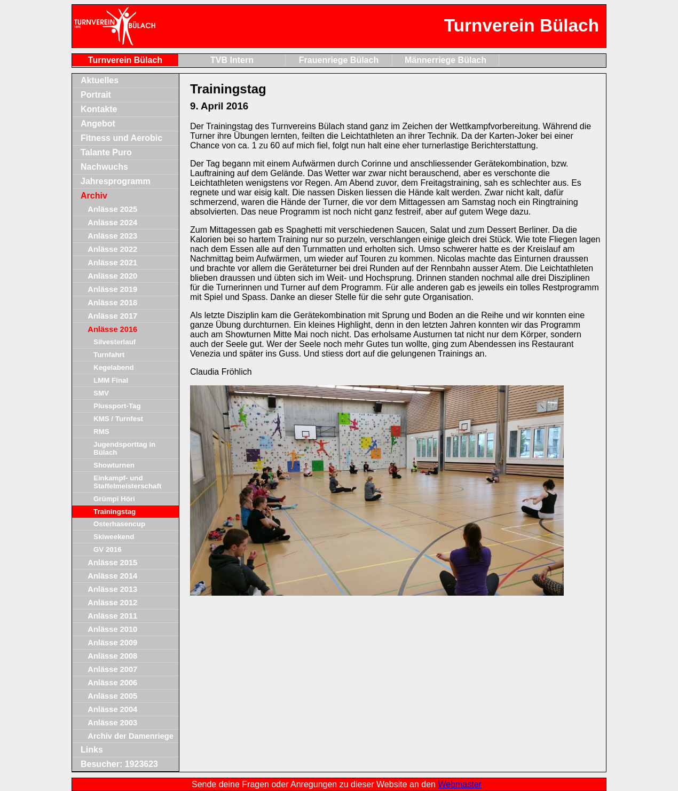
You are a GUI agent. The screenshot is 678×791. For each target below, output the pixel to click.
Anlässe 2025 (112, 209)
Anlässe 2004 (112, 709)
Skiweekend (113, 537)
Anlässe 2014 (112, 576)
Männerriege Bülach (445, 60)
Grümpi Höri (114, 499)
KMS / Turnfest (118, 419)
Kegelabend (113, 367)
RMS (101, 432)
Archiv (94, 195)
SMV (101, 393)
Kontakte (99, 109)
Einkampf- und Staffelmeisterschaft (127, 482)
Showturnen (114, 465)
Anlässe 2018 (112, 302)
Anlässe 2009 (112, 642)
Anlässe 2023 (112, 236)
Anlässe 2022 (112, 249)
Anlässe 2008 (112, 656)
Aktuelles (100, 80)
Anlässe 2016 (112, 329)
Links (92, 749)
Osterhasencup (119, 524)
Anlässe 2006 (112, 682)
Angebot (98, 123)
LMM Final (110, 380)
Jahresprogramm (116, 181)
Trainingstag (114, 512)
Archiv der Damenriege (130, 736)
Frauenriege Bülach (339, 60)
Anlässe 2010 (112, 629)
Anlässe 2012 (112, 602)
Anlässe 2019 (112, 289)
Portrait (96, 94)
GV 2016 (107, 549)
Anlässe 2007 (112, 669)
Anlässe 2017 (112, 316)
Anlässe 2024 (112, 222)
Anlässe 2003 (112, 722)
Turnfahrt (108, 355)
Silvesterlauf (114, 342)
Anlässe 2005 (112, 696)
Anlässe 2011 (112, 616)
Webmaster (460, 784)
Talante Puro (106, 152)
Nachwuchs (104, 166)
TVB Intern (232, 60)
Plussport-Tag (117, 406)
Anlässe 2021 (112, 262)
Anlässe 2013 (112, 589)
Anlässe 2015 (112, 562)
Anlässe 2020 (112, 276)
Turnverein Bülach (125, 60)
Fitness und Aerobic (121, 138)
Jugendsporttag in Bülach (124, 448)
